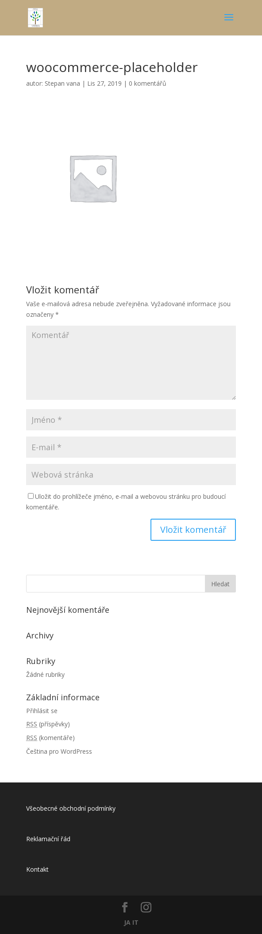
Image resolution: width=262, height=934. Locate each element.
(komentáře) (50, 737)
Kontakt (37, 869)
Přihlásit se (42, 710)
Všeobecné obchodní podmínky (71, 808)
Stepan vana (62, 83)
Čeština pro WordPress (59, 751)
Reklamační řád (48, 839)
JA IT (131, 922)
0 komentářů (147, 83)
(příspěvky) (48, 724)
